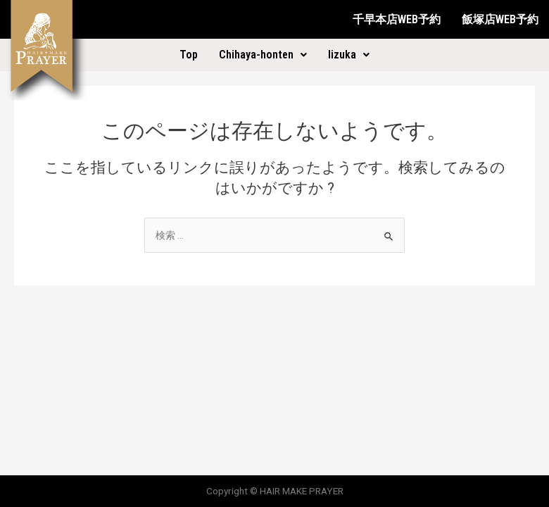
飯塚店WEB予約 (500, 19)
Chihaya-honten (263, 54)
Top (188, 54)
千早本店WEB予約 (397, 19)
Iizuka (349, 54)
